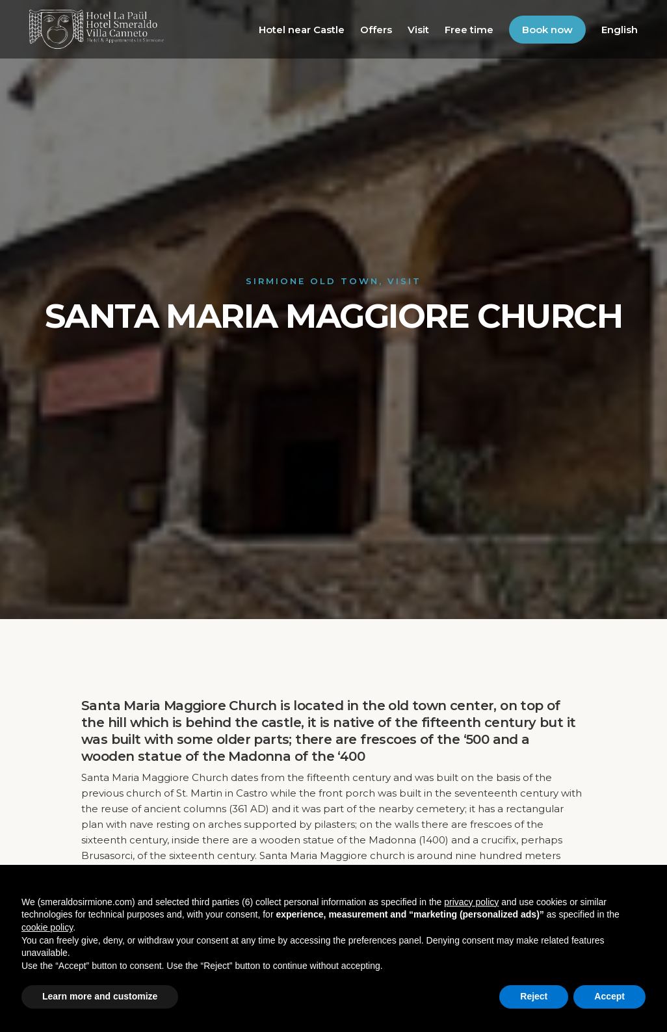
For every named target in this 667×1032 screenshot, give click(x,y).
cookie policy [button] (47, 927)
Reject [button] (533, 996)
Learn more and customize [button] (99, 996)
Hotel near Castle (302, 29)
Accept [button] (609, 996)
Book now (547, 29)
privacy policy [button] (471, 902)
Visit (418, 29)
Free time (469, 29)
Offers (376, 29)
